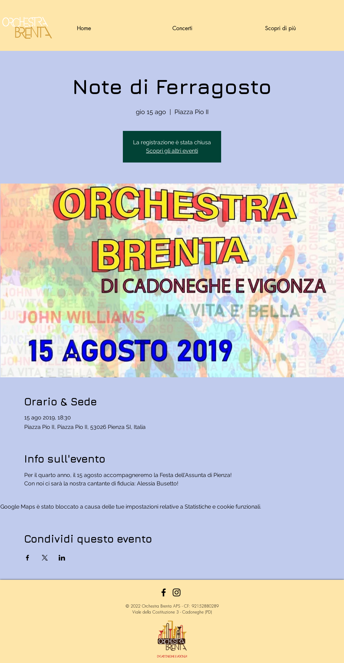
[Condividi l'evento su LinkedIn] (62, 558)
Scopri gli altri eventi (172, 150)
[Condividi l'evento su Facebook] (27, 558)
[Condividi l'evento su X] (44, 558)
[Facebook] (163, 592)
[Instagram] (176, 592)
